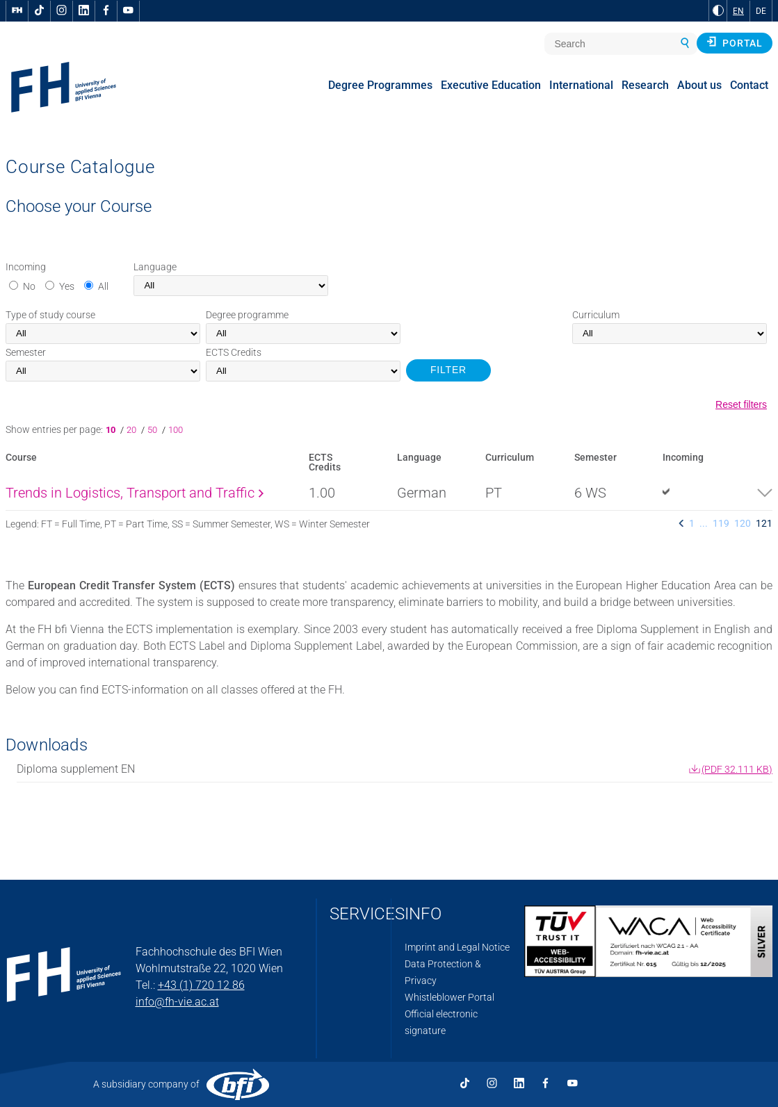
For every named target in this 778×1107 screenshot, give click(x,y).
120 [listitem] (742, 523)
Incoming (26, 266)
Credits (233, 352)
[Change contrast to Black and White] (718, 10)
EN (738, 11)
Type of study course (50, 314)
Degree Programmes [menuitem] (380, 85)
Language (155, 266)
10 (113, 430)
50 (153, 430)
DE (761, 11)
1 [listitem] (692, 523)
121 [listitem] (764, 523)
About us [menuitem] (699, 85)
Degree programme (247, 314)
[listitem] (681, 523)
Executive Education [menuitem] (491, 85)
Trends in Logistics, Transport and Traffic (135, 493)
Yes (66, 286)
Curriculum (595, 314)
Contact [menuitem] (749, 85)
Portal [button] (734, 42)
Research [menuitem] (645, 85)
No (29, 286)
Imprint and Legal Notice (457, 947)
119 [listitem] (721, 523)
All (103, 286)
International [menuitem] (581, 85)
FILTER (448, 369)
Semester (26, 352)
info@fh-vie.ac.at (177, 1001)
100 (175, 430)
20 (132, 430)
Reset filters (741, 404)
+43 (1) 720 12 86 (201, 985)
